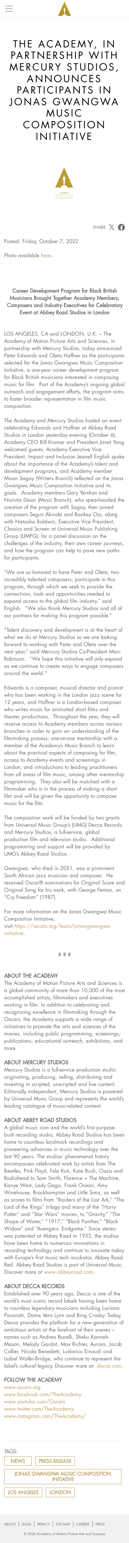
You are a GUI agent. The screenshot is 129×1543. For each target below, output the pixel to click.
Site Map (63, 1524)
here (46, 255)
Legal (26, 1524)
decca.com (109, 1365)
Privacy (43, 1524)
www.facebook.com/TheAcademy (42, 1394)
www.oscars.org (22, 1386)
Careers (83, 1524)
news (18, 1461)
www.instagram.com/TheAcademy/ (45, 1415)
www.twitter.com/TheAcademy (39, 1408)
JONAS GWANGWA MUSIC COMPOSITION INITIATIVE (62, 1476)
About (10, 1524)
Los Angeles (23, 1492)
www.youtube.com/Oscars (34, 1401)
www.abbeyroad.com (68, 1271)
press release (55, 1461)
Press (100, 1524)
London (60, 1492)
